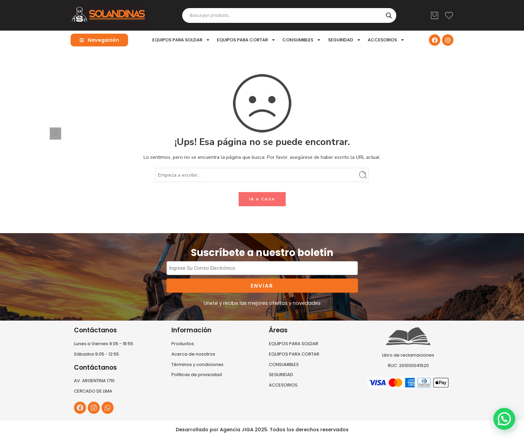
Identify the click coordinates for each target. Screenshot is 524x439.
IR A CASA (262, 199)
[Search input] (286, 15)
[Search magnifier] (389, 15)
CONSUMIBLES (301, 39)
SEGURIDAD (344, 39)
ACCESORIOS (386, 39)
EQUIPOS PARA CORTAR (246, 39)
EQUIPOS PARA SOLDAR (181, 39)
